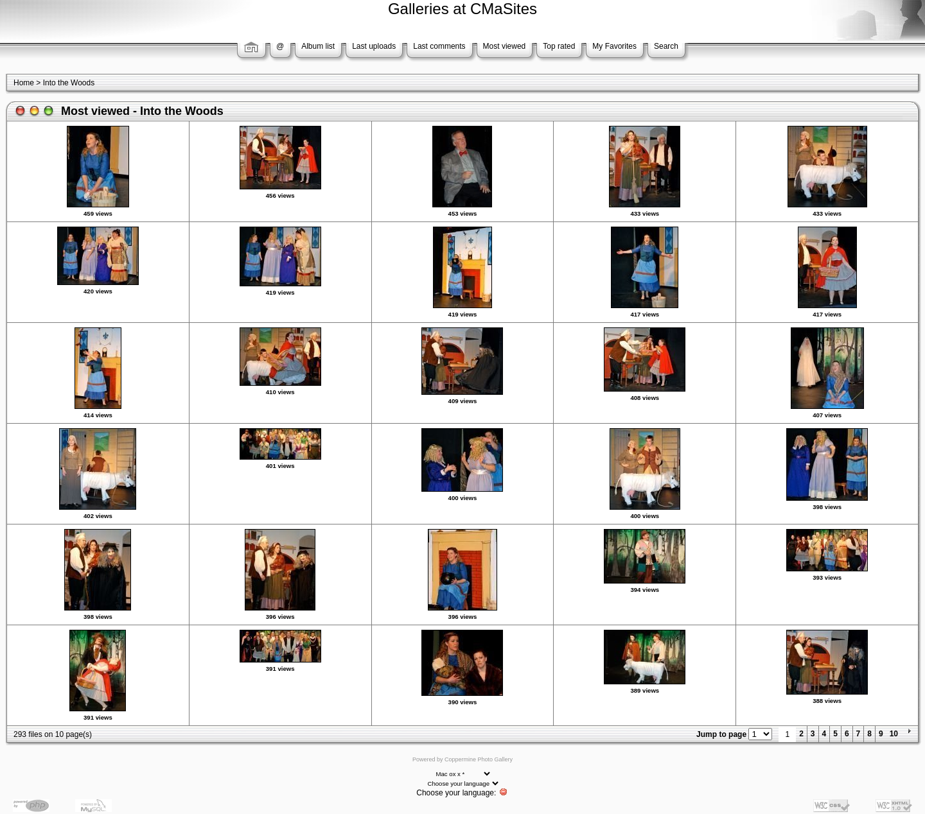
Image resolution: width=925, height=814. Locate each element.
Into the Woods (69, 82)
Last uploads (374, 46)
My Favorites (614, 46)
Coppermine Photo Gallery (479, 759)
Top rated (559, 46)
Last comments (439, 46)
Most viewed (504, 46)
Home (23, 82)
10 (894, 733)
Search (666, 46)
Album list (318, 46)
